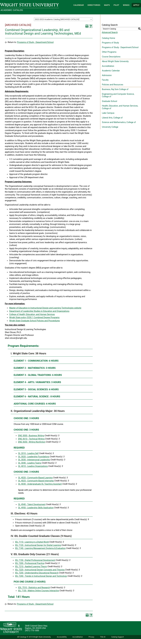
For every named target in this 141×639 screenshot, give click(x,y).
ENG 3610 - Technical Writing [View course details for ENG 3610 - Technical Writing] (31, 439)
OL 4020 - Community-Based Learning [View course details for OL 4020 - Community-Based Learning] (35, 477)
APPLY (136, 5)
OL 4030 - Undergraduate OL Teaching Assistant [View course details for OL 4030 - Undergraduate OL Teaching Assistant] (40, 484)
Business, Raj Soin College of (115, 89)
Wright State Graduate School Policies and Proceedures (34, 321)
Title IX (102, 637)
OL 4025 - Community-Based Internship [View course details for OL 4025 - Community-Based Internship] (36, 481)
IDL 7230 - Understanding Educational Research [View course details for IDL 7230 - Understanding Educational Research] (36, 573)
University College (110, 127)
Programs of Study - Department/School (35, 42)
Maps (107, 5)
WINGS (126, 5)
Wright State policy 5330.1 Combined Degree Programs (34, 317)
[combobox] (63, 19)
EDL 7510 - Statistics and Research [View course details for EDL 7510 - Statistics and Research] (34, 587)
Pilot (116, 5)
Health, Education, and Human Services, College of (120, 107)
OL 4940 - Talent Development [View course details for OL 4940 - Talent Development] (32, 504)
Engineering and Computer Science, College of (118, 95)
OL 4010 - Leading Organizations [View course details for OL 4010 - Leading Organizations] (33, 466)
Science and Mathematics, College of (119, 122)
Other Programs (109, 52)
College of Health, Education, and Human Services (32, 314)
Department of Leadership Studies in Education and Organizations (39, 311)
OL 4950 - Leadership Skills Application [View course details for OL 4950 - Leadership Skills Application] (36, 507)
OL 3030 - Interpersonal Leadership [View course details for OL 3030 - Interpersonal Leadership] (34, 460)
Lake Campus (108, 113)
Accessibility (62, 637)
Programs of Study (110, 42)
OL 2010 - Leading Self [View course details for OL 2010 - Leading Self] (28, 453)
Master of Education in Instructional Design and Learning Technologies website (45, 308)
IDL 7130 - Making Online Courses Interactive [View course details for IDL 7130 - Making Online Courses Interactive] (38, 590)
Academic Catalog (12, 10)
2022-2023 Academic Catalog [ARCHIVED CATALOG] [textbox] (57, 19)
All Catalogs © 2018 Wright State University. (34, 637)
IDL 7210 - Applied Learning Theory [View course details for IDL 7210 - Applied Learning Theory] (31, 566)
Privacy (91, 637)
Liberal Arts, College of (112, 118)
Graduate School (109, 101)
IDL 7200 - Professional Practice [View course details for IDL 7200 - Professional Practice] (29, 563)
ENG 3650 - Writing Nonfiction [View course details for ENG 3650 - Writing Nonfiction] (31, 442)
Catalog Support (117, 637)
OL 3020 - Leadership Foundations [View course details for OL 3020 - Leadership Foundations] (33, 456)
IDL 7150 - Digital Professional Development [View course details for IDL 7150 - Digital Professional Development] (35, 560)
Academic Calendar (111, 70)
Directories (94, 5)
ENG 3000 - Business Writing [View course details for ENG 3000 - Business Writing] (31, 435)
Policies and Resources (112, 84)
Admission (107, 75)
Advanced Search (110, 32)
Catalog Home (108, 38)
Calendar (78, 5)
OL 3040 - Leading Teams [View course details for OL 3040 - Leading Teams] (29, 463)
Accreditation (108, 66)
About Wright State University (115, 61)
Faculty (105, 80)
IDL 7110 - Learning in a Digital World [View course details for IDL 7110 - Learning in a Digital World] (32, 542)
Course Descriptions (111, 56)
